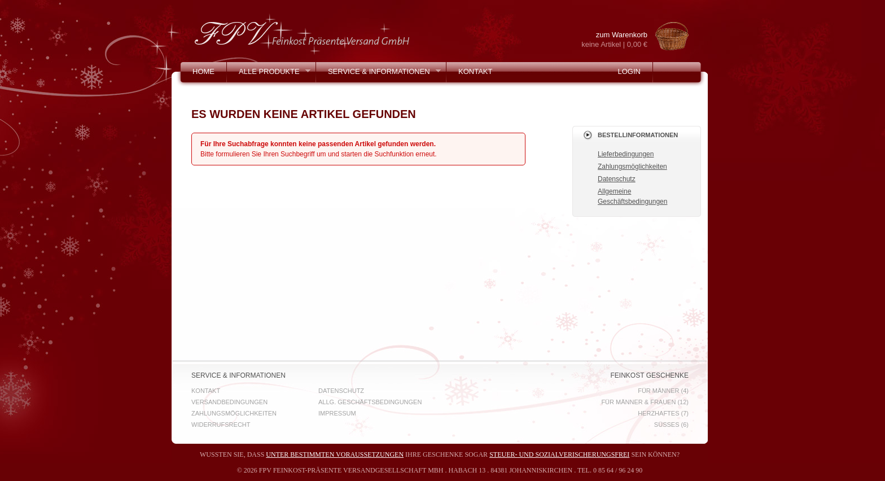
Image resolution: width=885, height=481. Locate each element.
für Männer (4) (663, 390)
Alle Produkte (268, 74)
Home (203, 71)
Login (628, 71)
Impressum (337, 413)
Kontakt (475, 71)
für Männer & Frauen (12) (645, 402)
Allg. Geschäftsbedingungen (370, 402)
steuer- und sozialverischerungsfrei (559, 454)
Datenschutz (617, 179)
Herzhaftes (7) (663, 413)
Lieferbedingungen (626, 154)
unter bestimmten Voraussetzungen (335, 454)
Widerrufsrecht (221, 424)
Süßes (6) (671, 424)
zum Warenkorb (605, 40)
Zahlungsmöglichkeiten (632, 166)
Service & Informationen (378, 74)
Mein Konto (215, 92)
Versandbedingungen (229, 402)
